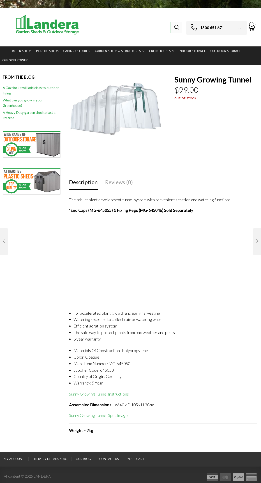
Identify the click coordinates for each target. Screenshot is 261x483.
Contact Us (109, 459)
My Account (14, 459)
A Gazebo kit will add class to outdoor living (31, 90)
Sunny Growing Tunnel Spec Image (98, 415)
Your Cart (136, 459)
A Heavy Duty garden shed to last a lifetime (29, 115)
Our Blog (83, 459)
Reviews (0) (119, 182)
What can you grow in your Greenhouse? (23, 103)
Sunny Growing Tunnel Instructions (99, 393)
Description (83, 182)
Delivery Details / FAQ (50, 459)
